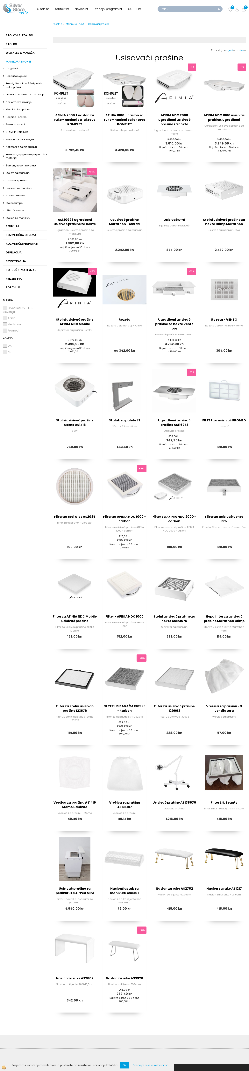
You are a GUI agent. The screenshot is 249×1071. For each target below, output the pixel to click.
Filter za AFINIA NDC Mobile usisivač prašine (75, 618)
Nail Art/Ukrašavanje (19, 102)
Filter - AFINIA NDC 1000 (124, 616)
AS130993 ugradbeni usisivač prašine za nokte (75, 222)
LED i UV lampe (15, 210)
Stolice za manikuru (18, 218)
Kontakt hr (62, 9)
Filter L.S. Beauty (224, 802)
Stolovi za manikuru (18, 173)
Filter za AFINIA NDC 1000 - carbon (124, 518)
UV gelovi (12, 68)
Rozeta (125, 319)
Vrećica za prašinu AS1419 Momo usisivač (74, 804)
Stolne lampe (14, 203)
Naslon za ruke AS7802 (74, 978)
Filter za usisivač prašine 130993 (174, 708)
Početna (57, 24)
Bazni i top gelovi (16, 76)
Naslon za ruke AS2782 (174, 888)
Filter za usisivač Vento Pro (224, 518)
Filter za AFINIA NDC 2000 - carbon (174, 518)
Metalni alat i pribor (18, 109)
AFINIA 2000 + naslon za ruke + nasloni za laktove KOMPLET (74, 119)
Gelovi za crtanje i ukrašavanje (25, 94)
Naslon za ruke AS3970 (124, 978)
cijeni (230, 50)
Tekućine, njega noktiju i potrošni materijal (26, 156)
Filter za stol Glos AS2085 (74, 516)
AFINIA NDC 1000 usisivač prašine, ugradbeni (224, 117)
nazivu (241, 50)
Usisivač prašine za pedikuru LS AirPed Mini (75, 890)
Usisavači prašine (17, 180)
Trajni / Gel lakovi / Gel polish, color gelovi (24, 85)
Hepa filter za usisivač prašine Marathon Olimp (224, 618)
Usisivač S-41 (174, 220)
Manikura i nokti (75, 24)
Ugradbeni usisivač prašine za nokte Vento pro (174, 324)
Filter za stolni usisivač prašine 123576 (75, 708)
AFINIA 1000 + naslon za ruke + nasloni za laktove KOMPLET (124, 119)
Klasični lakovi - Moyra (20, 139)
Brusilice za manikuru (19, 188)
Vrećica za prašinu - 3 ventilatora (224, 708)
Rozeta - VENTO (224, 319)
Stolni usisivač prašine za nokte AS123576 (174, 618)
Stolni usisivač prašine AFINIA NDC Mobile (74, 321)
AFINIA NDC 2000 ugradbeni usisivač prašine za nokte (174, 119)
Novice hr (81, 9)
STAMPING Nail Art (17, 132)
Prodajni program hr (108, 9)
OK (124, 1065)
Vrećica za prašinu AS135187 (124, 804)
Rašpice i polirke (16, 117)
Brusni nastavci (15, 124)
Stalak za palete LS (124, 420)
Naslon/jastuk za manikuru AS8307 (124, 890)
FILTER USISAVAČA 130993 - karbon (124, 708)
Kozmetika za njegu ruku (21, 147)
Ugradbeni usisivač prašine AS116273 (174, 422)
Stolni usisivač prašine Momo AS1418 (74, 422)
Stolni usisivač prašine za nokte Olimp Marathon (224, 222)
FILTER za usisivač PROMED (224, 420)
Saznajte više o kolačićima (150, 1065)
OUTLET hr (134, 9)
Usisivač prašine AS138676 (174, 802)
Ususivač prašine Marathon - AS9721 (124, 222)
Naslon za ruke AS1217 (224, 888)
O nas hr (43, 9)
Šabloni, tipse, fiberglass (21, 165)
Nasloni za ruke (15, 195)
